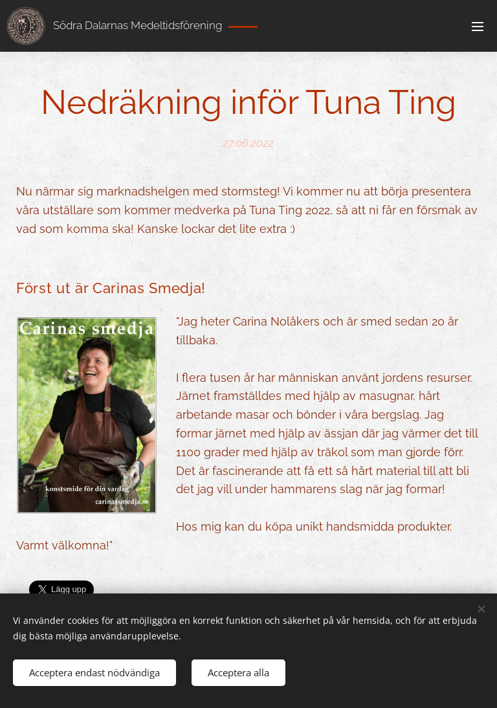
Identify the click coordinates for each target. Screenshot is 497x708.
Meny (477, 26)
